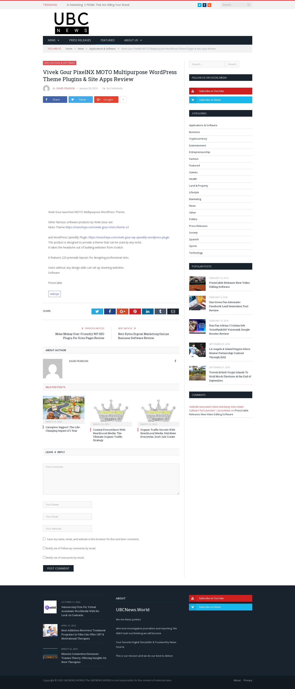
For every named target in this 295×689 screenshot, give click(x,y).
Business (194, 132)
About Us (131, 40)
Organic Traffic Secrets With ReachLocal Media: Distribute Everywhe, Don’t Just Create (158, 433)
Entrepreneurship (199, 152)
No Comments (113, 88)
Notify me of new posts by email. (65, 557)
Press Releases (80, 40)
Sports (193, 246)
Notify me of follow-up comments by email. (71, 548)
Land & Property (198, 185)
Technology (196, 252)
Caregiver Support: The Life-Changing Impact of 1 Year (63, 428)
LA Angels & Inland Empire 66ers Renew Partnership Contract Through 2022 (229, 353)
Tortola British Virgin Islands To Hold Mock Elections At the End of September (230, 376)
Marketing (195, 199)
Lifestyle (194, 192)
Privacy (248, 680)
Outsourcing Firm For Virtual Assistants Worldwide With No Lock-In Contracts (80, 611)
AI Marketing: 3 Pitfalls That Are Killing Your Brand (98, 5)
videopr (54, 294)
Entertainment (197, 145)
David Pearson (66, 88)
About (237, 680)
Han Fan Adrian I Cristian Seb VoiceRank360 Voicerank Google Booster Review (229, 329)
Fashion (193, 159)
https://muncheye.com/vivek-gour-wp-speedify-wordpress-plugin (129, 237)
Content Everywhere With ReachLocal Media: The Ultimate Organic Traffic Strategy (109, 435)
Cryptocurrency (198, 138)
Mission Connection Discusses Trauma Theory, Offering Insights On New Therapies (83, 658)
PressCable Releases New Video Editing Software (229, 285)
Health (193, 179)
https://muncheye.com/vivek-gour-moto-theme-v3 (97, 227)
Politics (193, 219)
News (52, 40)
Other (192, 212)
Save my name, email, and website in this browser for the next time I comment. (93, 539)
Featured (108, 40)
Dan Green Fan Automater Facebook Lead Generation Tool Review (228, 306)
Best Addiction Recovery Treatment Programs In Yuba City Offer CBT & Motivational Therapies (83, 634)
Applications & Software (59, 62)
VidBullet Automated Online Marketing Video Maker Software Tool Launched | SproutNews (216, 408)
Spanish (194, 239)
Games (193, 172)
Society (193, 232)
